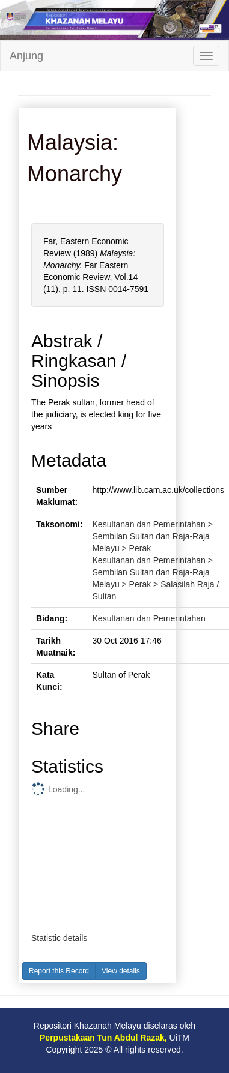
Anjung (26, 56)
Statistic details (59, 938)
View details (121, 971)
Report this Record (59, 971)
